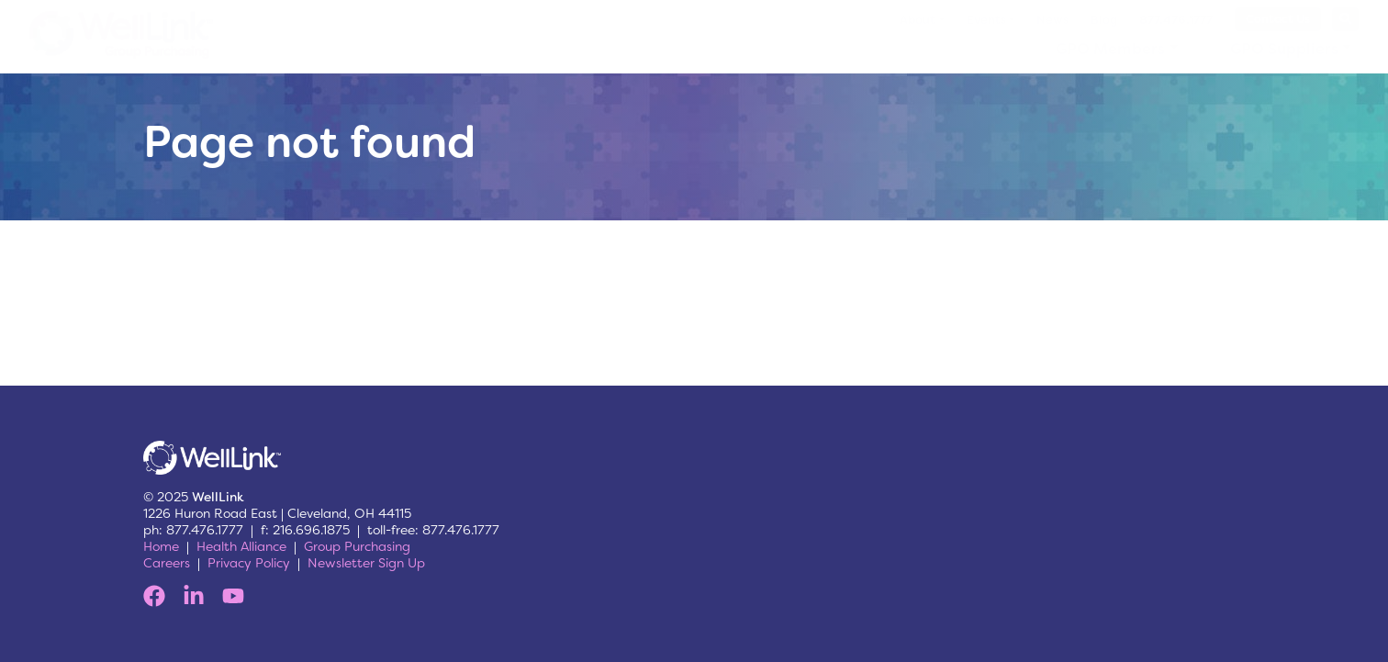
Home (161, 546)
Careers (166, 563)
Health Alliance (241, 546)
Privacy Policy (248, 563)
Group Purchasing (357, 546)
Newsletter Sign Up (366, 563)
